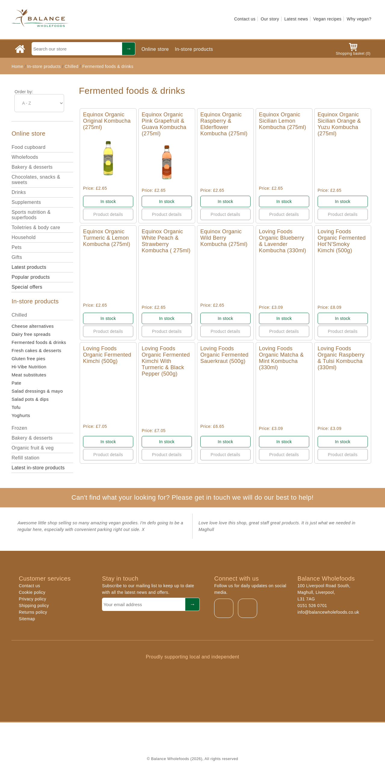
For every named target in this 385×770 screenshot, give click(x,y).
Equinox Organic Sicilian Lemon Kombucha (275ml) (282, 121)
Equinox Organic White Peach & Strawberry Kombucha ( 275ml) (166, 241)
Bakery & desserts (32, 167)
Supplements (26, 202)
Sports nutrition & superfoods (31, 215)
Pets (16, 247)
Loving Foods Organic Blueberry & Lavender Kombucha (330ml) (282, 241)
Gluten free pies (28, 358)
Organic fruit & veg (32, 447)
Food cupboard (28, 147)
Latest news (296, 19)
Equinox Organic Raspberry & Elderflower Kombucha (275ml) (224, 124)
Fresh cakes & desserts (36, 350)
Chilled (72, 66)
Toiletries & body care (35, 227)
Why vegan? (359, 19)
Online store (155, 49)
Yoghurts (20, 415)
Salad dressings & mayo (37, 391)
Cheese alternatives (32, 326)
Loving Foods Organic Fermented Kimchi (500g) (107, 354)
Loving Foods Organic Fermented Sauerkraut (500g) (224, 354)
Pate (16, 382)
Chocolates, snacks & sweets (35, 179)
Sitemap (27, 618)
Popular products (30, 277)
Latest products (28, 267)
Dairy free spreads (31, 334)
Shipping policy (34, 605)
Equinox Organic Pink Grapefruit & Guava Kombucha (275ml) (164, 124)
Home (17, 66)
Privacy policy (32, 599)
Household (23, 237)
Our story (270, 19)
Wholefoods (24, 157)
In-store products (194, 49)
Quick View (108, 158)
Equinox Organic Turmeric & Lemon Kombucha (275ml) (106, 238)
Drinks (18, 192)
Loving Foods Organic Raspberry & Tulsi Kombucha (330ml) (341, 357)
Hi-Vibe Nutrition (28, 366)
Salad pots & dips (30, 399)
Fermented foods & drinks (107, 66)
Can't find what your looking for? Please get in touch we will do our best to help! (192, 497)
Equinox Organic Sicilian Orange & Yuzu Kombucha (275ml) (339, 124)
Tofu (15, 407)
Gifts (16, 257)
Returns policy (33, 612)
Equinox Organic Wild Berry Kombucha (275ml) (224, 238)
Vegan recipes (327, 19)
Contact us (244, 19)
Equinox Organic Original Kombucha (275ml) (107, 121)
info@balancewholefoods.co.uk (328, 612)
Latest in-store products (38, 467)
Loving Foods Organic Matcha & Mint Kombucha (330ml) (281, 357)
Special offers (26, 287)
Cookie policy (32, 592)
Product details (108, 214)
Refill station (25, 457)
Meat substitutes (28, 374)
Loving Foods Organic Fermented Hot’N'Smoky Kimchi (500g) (342, 241)
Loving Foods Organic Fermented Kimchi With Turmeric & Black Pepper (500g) (166, 361)
